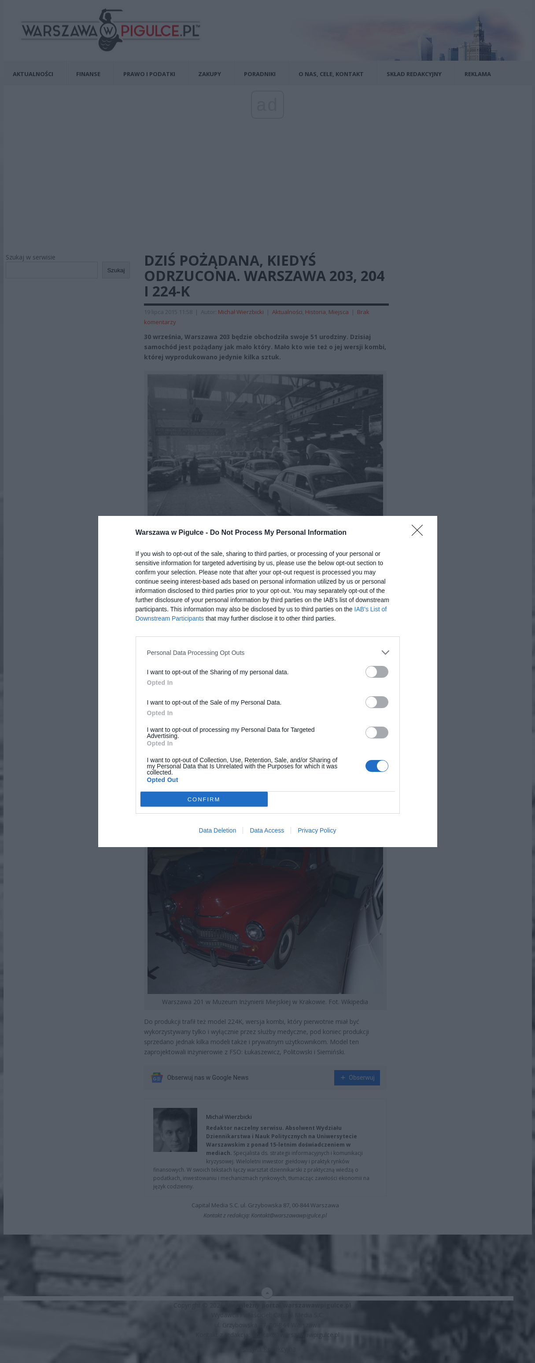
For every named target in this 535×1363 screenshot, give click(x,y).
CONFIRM (204, 799)
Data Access (267, 830)
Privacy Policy (317, 830)
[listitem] (267, 652)
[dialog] (267, 681)
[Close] (420, 533)
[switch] (376, 672)
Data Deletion (217, 830)
